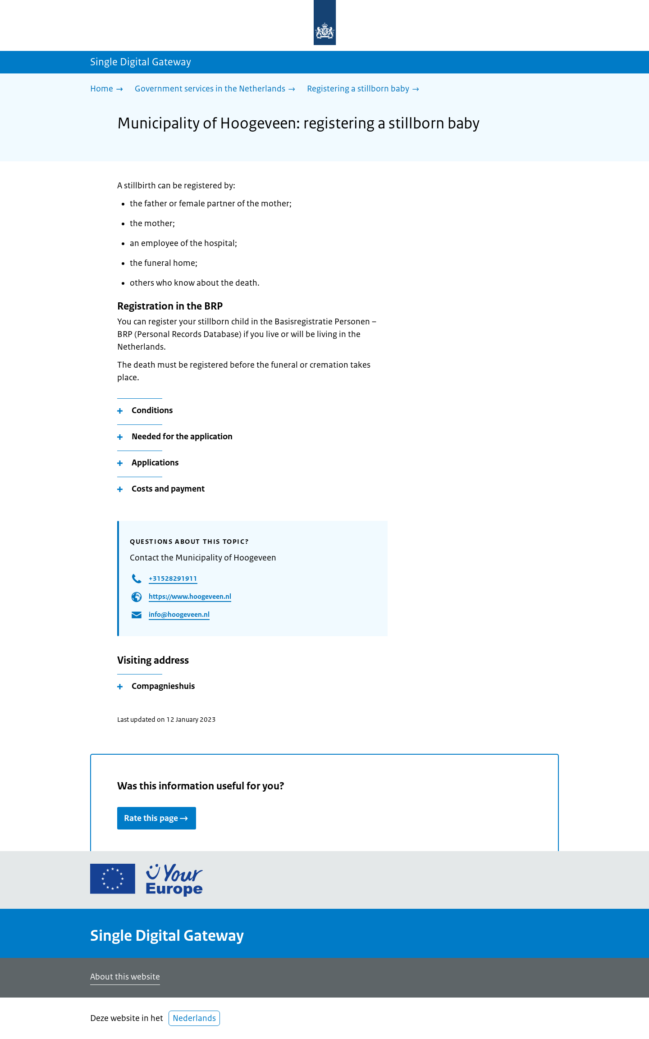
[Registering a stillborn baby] (365, 89)
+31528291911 (173, 578)
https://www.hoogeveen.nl (190, 596)
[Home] (109, 89)
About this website (125, 976)
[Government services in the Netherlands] (217, 89)
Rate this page (156, 818)
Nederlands (194, 1018)
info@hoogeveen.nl (179, 614)
